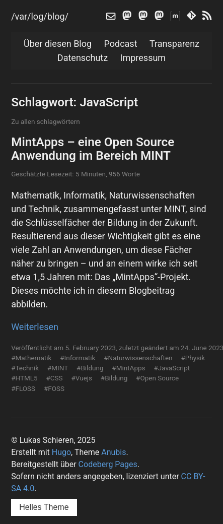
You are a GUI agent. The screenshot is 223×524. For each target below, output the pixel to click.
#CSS (54, 378)
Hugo (61, 452)
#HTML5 (24, 378)
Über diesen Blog (58, 43)
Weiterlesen (34, 326)
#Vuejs (81, 378)
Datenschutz (82, 57)
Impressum (143, 57)
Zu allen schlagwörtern (45, 121)
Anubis (113, 452)
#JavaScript (172, 368)
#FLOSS (23, 388)
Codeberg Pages (108, 464)
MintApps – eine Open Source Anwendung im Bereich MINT (92, 149)
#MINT (57, 368)
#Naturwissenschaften (138, 358)
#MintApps (128, 368)
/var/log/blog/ (39, 16)
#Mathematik (31, 358)
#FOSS (54, 388)
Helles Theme (43, 507)
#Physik (193, 358)
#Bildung (90, 368)
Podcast (120, 43)
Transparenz (174, 43)
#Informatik (77, 358)
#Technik (25, 368)
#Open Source (157, 378)
